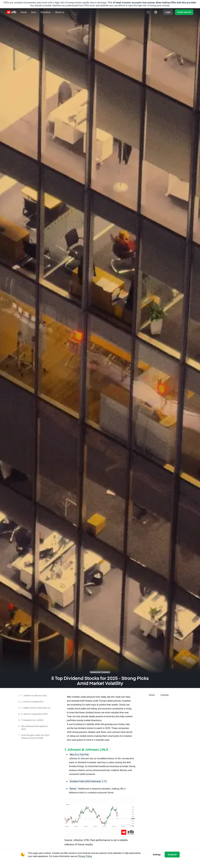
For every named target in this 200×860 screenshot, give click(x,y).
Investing (164, 695)
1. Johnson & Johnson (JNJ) (86, 749)
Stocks (152, 695)
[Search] (148, 12)
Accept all (172, 854)
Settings (157, 854)
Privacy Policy (85, 856)
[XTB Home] (11, 12)
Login (168, 12)
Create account (184, 12)
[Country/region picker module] (156, 12)
